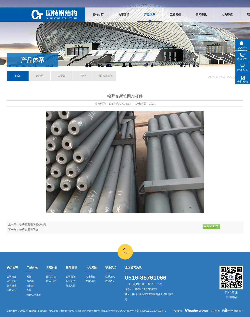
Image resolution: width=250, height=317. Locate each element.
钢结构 (40, 75)
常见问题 (70, 285)
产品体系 (32, 60)
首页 (222, 76)
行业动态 (70, 281)
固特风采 (11, 290)
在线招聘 (90, 281)
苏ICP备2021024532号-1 (152, 311)
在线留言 (110, 281)
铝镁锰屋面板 (105, 75)
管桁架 (61, 75)
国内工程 (51, 276)
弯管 (83, 75)
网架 (17, 75)
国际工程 (51, 281)
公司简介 (11, 276)
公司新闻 (70, 276)
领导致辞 (11, 285)
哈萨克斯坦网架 (28, 229)
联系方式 (110, 276)
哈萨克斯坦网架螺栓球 (33, 224)
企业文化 (11, 281)
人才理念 (90, 276)
